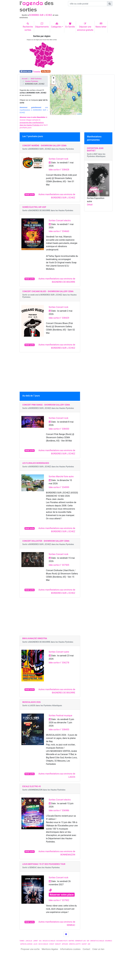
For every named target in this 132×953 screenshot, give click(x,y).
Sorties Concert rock (58, 159)
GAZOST (84, 944)
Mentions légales (50, 949)
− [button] (53, 82)
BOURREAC (108, 941)
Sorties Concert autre (59, 652)
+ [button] (53, 78)
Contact (86, 949)
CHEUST (51, 944)
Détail (90, 204)
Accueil (24, 79)
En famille (70, 25)
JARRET (35, 941)
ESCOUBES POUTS (61, 941)
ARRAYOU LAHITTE (75, 944)
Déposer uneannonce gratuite (85, 26)
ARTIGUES (65, 944)
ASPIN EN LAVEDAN (26, 944)
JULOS (35, 944)
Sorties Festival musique (60, 715)
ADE (89, 944)
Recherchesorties (28, 26)
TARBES (22, 941)
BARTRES (71, 941)
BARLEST (58, 944)
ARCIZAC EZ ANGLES (49, 941)
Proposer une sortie (30, 949)
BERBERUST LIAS (80, 941)
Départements (42, 25)
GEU (40, 941)
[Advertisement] (90, 52)
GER (88, 941)
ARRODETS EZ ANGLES (97, 941)
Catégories (56, 25)
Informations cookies (70, 949)
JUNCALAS (28, 941)
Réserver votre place (62, 894)
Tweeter (37, 71)
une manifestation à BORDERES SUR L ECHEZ (34, 110)
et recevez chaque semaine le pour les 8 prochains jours (33, 122)
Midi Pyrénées (36, 79)
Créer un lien (98, 949)
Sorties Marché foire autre (61, 476)
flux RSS (46, 71)
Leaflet (79, 114)
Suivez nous (26, 71)
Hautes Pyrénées (31, 81)
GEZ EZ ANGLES (43, 944)
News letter (100, 25)
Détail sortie (29, 195)
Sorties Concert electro (60, 220)
